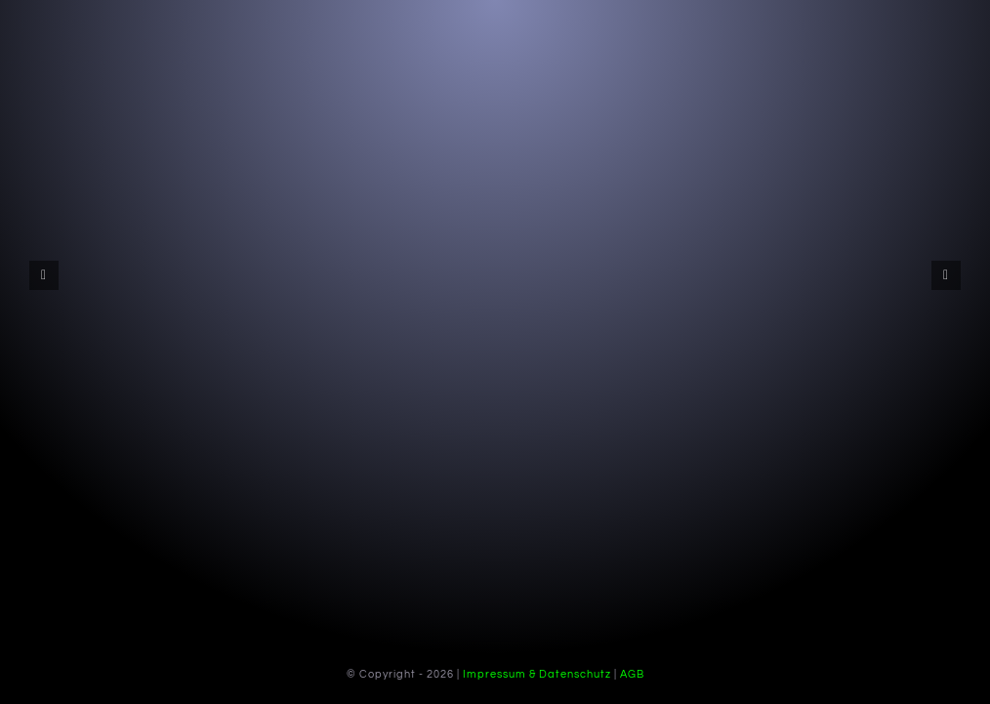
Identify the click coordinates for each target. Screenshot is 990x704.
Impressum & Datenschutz (537, 674)
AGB (632, 674)
